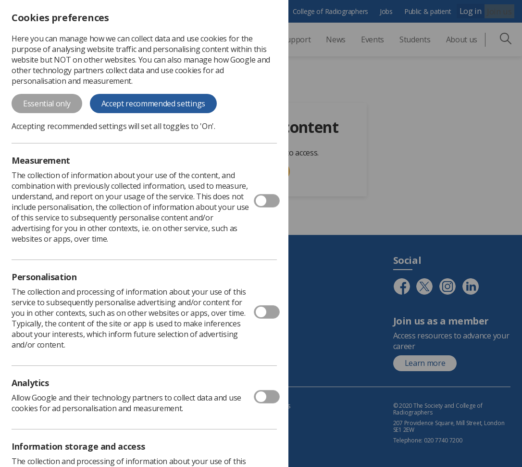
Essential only (47, 103)
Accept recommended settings (153, 103)
